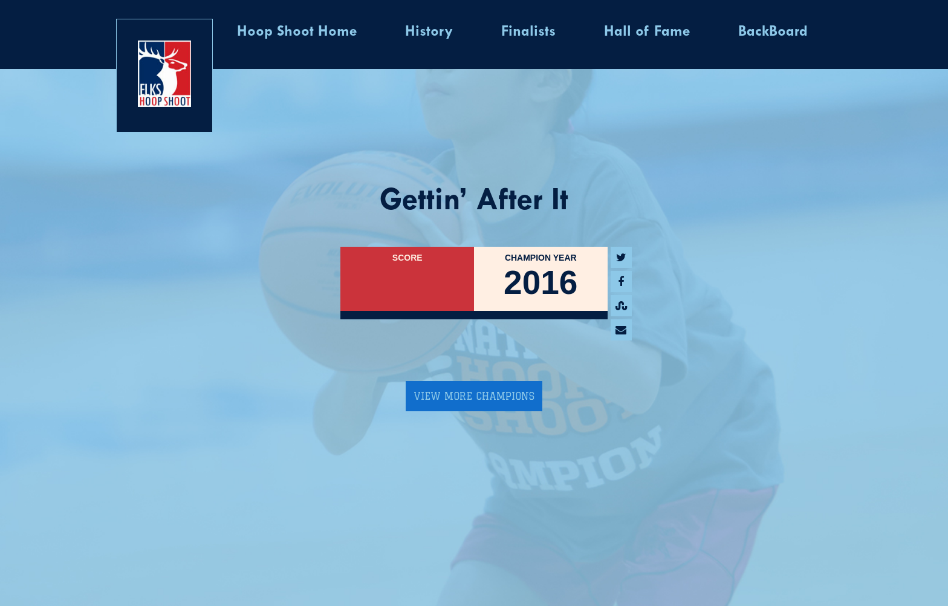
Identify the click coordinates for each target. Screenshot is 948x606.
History (429, 32)
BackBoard (773, 32)
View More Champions (474, 396)
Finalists (528, 32)
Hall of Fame (647, 32)
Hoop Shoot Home (297, 32)
